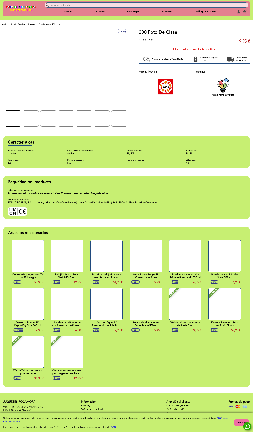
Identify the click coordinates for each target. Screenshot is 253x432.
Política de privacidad (92, 409)
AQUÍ (113, 427)
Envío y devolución (175, 409)
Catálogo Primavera (205, 11)
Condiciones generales (178, 405)
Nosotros (167, 11)
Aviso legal (86, 405)
